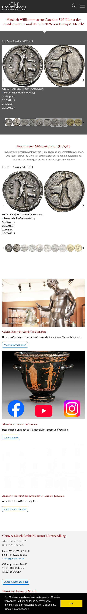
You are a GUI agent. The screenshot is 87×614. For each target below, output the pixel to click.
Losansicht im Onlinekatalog (19, 92)
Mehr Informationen (15, 344)
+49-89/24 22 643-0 (18, 503)
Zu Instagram (11, 437)
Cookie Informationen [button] (17, 609)
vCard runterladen (16, 534)
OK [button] (71, 603)
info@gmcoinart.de (14, 511)
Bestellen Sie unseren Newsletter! (22, 569)
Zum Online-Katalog (15, 461)
